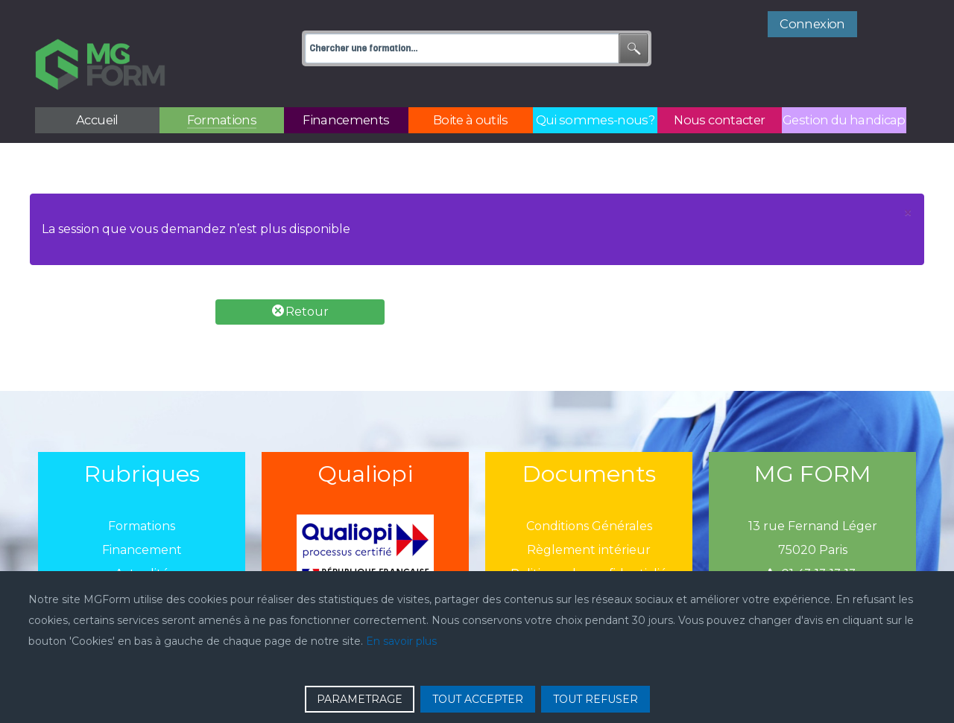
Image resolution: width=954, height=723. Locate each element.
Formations (141, 493)
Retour (300, 278)
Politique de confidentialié (589, 541)
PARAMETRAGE (359, 699)
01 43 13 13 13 (812, 541)
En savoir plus (401, 641)
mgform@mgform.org (812, 565)
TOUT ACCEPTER (477, 699)
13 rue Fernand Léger (812, 493)
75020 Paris (812, 517)
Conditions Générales (589, 493)
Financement (142, 517)
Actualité (142, 541)
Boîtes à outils (141, 565)
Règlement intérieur (589, 517)
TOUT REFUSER (595, 699)
